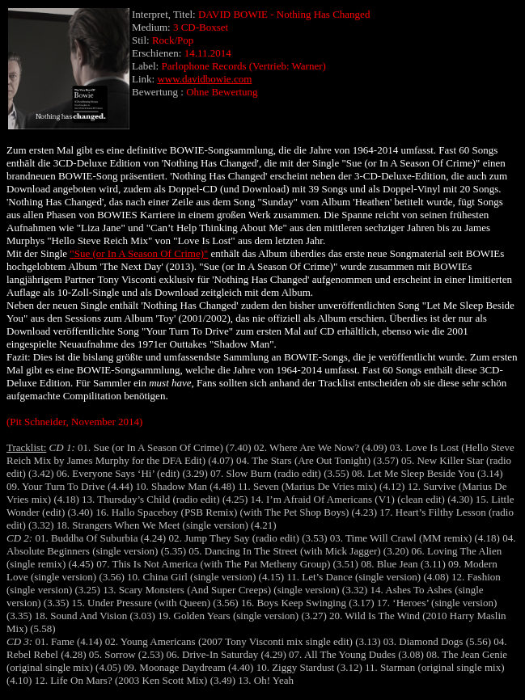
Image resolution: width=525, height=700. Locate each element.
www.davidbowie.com (204, 79)
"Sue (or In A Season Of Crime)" (139, 253)
